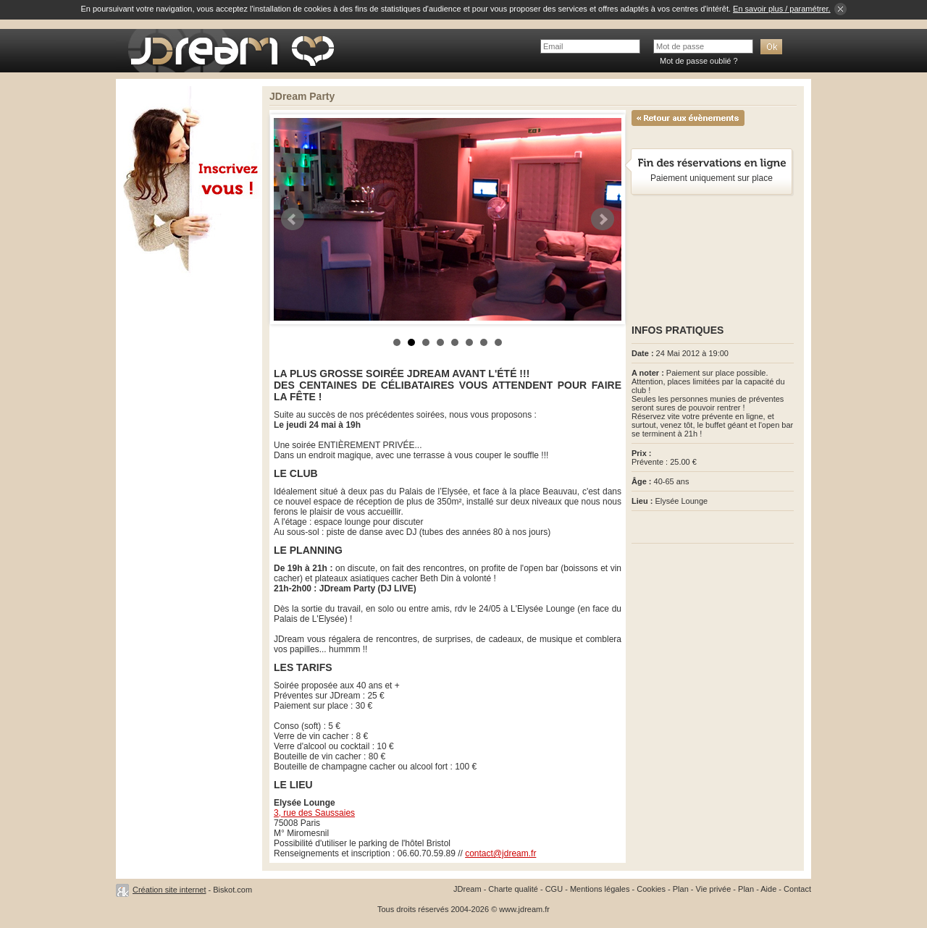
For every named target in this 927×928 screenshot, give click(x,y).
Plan (681, 889)
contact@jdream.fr (500, 853)
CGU (554, 889)
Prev (292, 219)
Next (602, 219)
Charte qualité (513, 889)
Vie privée (713, 889)
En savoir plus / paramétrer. (782, 8)
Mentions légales (600, 889)
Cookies (651, 889)
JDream (467, 889)
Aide (768, 889)
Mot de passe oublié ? (699, 60)
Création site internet (169, 889)
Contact (797, 889)
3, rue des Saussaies (314, 813)
